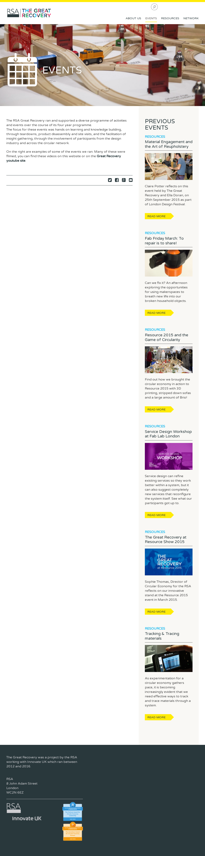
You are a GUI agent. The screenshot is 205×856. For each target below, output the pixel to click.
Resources (170, 18)
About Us (133, 18)
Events (151, 18)
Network (191, 18)
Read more (156, 216)
